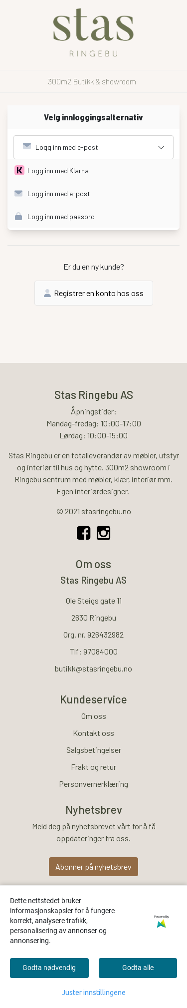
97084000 (100, 651)
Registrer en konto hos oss (94, 293)
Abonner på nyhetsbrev (93, 866)
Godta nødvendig (49, 968)
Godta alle (138, 968)
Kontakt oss (93, 732)
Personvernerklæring (93, 783)
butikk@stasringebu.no (93, 668)
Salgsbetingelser (93, 749)
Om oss (93, 715)
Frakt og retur (93, 766)
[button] (97, 170)
